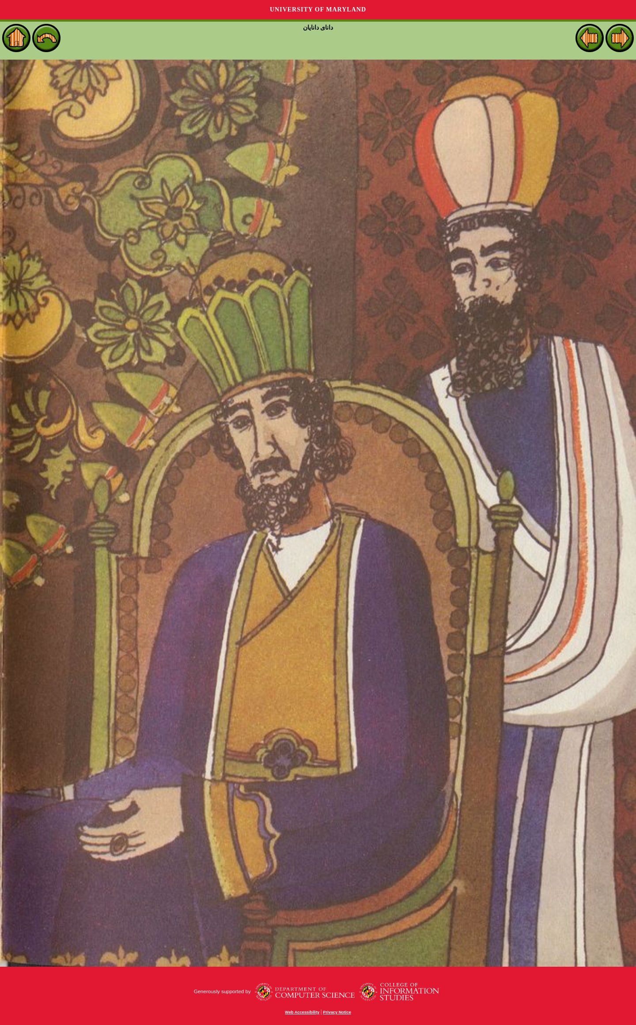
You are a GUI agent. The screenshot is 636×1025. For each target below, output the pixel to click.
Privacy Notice (337, 1012)
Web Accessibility (302, 1012)
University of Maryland (318, 9)
